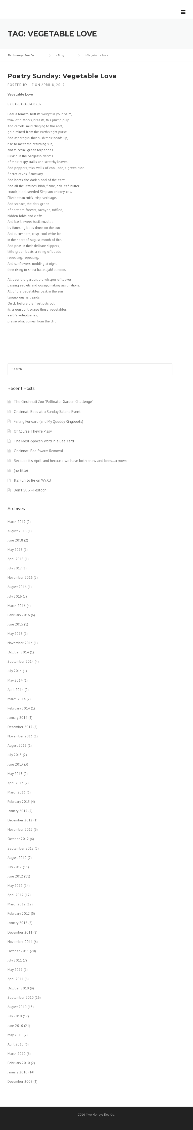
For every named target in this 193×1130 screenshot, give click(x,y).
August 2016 (17, 586)
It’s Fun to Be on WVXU (32, 480)
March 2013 (17, 792)
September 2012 (21, 848)
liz (31, 85)
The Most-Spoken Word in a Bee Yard (44, 441)
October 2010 (18, 988)
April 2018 (16, 559)
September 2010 (21, 997)
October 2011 (18, 951)
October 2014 (18, 652)
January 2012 (17, 922)
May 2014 (15, 680)
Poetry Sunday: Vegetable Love (62, 76)
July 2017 (15, 568)
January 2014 (17, 717)
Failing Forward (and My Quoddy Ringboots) (48, 421)
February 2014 (19, 708)
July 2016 (15, 596)
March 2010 (17, 1053)
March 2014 (17, 699)
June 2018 (15, 540)
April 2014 (16, 689)
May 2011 (15, 969)
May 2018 (15, 549)
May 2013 (15, 773)
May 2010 (15, 1035)
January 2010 (17, 1072)
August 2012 (17, 857)
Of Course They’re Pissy (33, 431)
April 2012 (16, 895)
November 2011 (20, 941)
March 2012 (17, 904)
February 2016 (19, 615)
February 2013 (19, 801)
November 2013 (20, 736)
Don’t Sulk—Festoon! (30, 490)
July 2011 (15, 960)
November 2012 (20, 829)
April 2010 (16, 1044)
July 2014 (15, 670)
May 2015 (15, 633)
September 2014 (21, 661)
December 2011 (20, 932)
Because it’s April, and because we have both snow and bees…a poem (70, 460)
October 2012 (18, 838)
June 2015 (15, 624)
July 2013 (15, 754)
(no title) (21, 470)
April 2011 (16, 979)
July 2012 (15, 867)
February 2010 (19, 1063)
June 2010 (15, 1025)
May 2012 (15, 885)
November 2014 (20, 643)
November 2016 (20, 577)
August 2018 (17, 531)
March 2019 (17, 521)
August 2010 (17, 1007)
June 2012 (15, 876)
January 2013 (17, 811)
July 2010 (15, 1016)
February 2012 (19, 913)
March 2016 (17, 605)
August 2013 (17, 745)
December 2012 (20, 820)
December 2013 (20, 727)
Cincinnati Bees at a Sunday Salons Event (47, 411)
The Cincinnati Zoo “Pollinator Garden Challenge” (53, 401)
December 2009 (20, 1081)
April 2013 (16, 783)
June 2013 (15, 764)
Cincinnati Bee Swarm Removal (38, 450)
